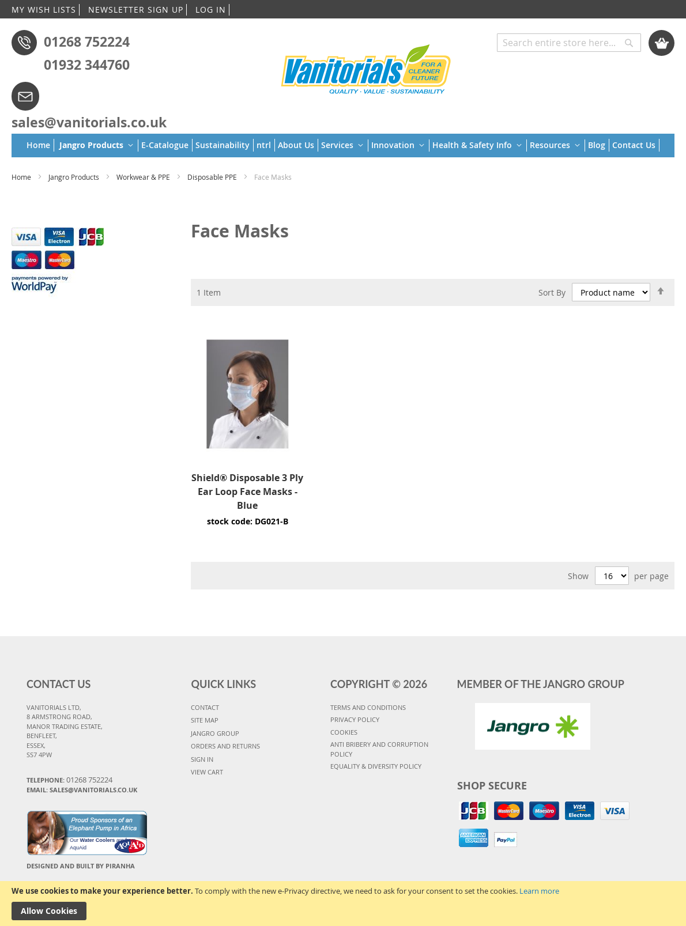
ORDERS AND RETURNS (225, 746)
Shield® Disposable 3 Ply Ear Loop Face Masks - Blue (247, 491)
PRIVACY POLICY (354, 719)
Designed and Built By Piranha (81, 865)
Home (22, 177)
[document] (343, 903)
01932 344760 (87, 64)
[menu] (343, 145)
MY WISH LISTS (44, 9)
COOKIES (343, 732)
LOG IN (210, 9)
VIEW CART (207, 772)
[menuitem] (40, 145)
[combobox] (569, 42)
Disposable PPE (213, 177)
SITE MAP (204, 720)
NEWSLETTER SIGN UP (135, 9)
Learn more (539, 891)
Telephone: (69, 779)
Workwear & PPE (144, 177)
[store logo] (366, 67)
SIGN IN (202, 759)
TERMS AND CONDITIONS (368, 707)
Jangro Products (74, 177)
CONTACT (205, 707)
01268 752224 (87, 41)
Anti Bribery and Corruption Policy (379, 749)
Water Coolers (97, 840)
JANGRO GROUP (215, 733)
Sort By (552, 291)
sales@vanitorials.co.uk (89, 122)
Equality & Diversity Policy (375, 766)
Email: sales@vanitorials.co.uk (82, 789)
